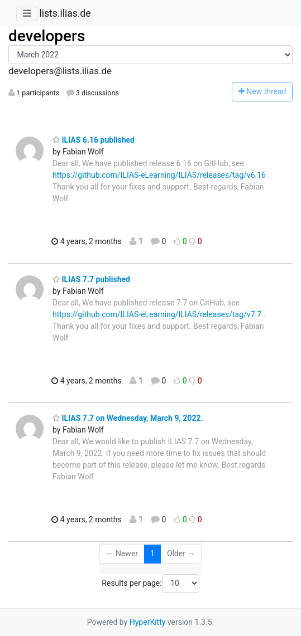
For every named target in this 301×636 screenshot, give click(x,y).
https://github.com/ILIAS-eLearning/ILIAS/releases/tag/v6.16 (159, 175)
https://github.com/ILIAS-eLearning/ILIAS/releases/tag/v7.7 (156, 314)
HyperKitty (148, 622)
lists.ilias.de (64, 13)
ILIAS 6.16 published (93, 139)
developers (46, 36)
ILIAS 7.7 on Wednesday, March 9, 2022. (127, 418)
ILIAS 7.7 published (91, 279)
